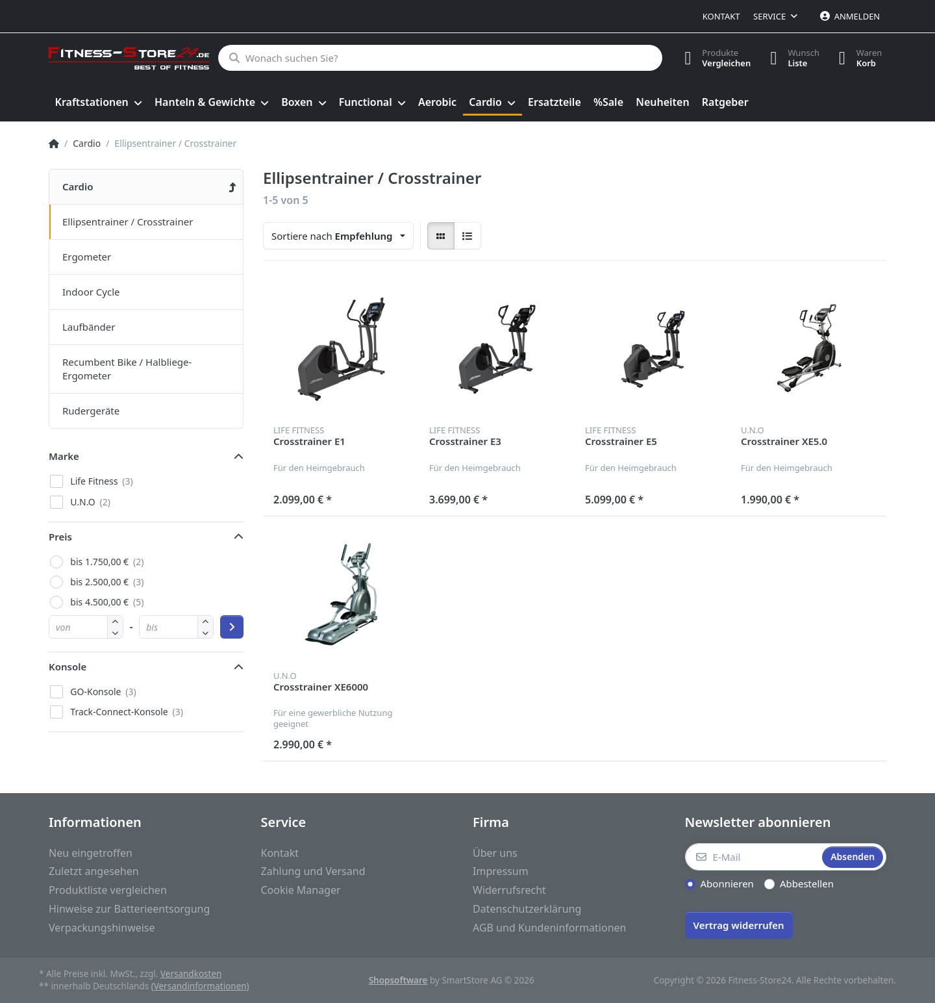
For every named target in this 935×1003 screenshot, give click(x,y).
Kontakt (721, 16)
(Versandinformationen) (200, 986)
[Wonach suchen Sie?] (440, 57)
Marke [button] (64, 456)
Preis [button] (60, 536)
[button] (115, 632)
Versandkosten (190, 974)
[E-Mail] (752, 856)
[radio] (441, 235)
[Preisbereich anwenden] (231, 627)
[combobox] (338, 235)
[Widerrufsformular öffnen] (739, 923)
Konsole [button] (67, 666)
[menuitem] (98, 103)
